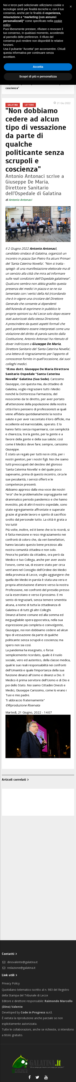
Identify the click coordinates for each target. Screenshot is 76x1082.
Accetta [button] (38, 66)
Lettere (29, 104)
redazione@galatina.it (18, 968)
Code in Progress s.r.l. (36, 1012)
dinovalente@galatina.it (20, 962)
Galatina (12, 104)
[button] (70, 6)
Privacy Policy (11, 983)
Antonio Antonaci (20, 200)
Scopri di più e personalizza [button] (38, 76)
